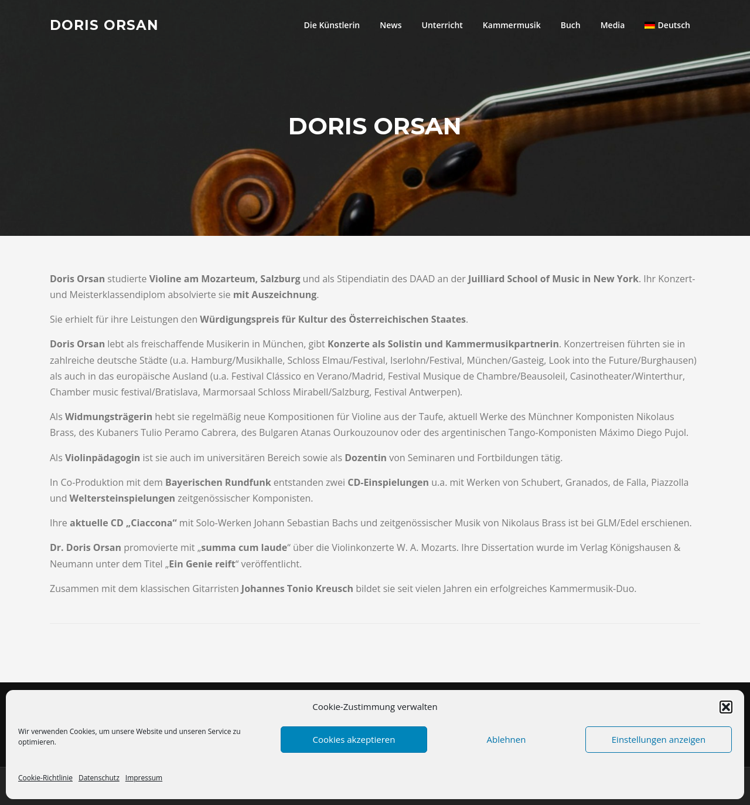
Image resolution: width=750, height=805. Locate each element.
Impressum (143, 778)
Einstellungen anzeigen (658, 739)
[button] (726, 707)
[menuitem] (667, 25)
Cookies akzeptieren (354, 739)
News (390, 25)
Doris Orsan (104, 24)
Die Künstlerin (332, 25)
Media (613, 25)
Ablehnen (506, 739)
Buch (571, 25)
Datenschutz (99, 778)
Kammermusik (512, 25)
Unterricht (442, 25)
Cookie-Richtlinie (45, 778)
